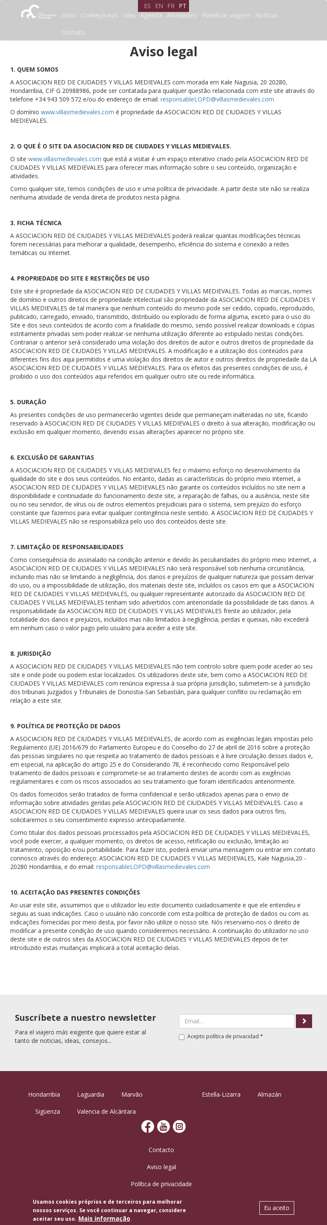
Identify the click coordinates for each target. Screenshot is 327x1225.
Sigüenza (47, 1111)
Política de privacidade (161, 1184)
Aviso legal (161, 1167)
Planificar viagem (226, 15)
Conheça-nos (99, 15)
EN (159, 6)
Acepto (221, 1036)
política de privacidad (232, 1036)
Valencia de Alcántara (106, 1111)
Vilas (129, 15)
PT (182, 6)
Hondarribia (44, 1094)
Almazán (269, 1094)
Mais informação (104, 1218)
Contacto (161, 1150)
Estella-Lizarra (221, 1094)
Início (68, 15)
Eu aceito (277, 1208)
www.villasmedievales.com (77, 112)
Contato (73, 32)
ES (147, 6)
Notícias (266, 15)
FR (171, 6)
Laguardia (90, 1094)
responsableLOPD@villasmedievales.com (217, 99)
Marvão (132, 1094)
